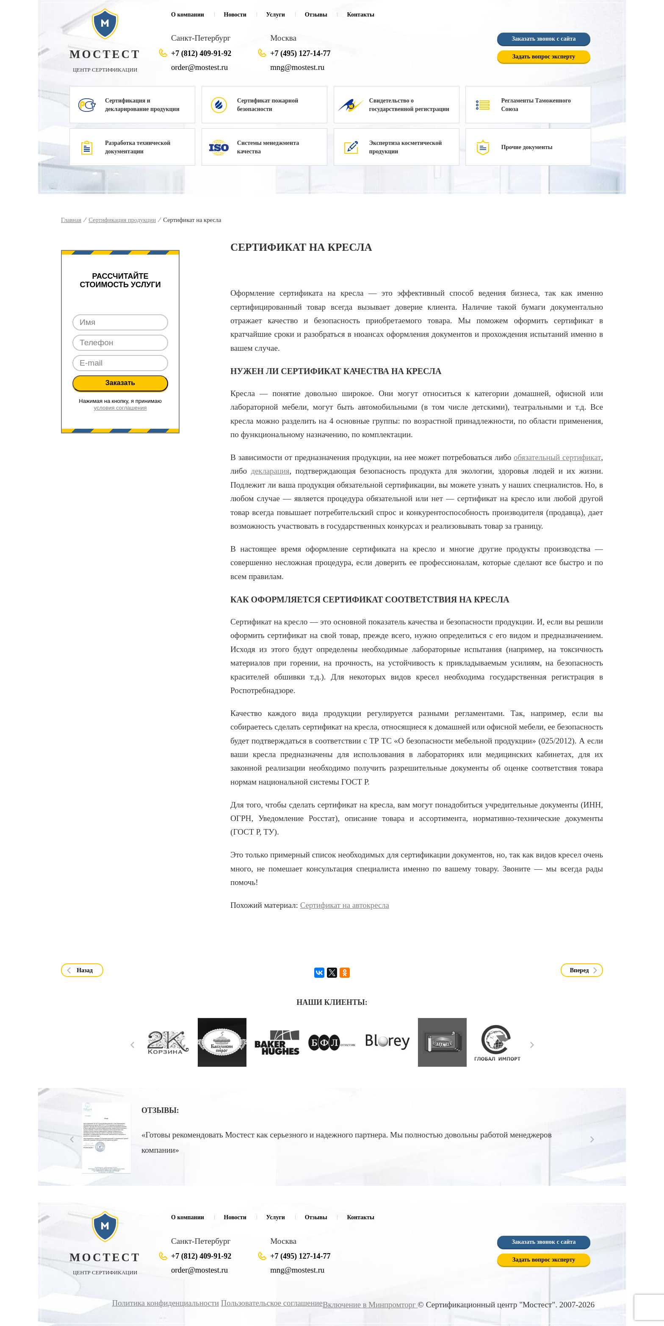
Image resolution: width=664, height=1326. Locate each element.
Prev (132, 1045)
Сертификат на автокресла (345, 905)
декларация (270, 470)
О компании (187, 14)
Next (532, 1045)
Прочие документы (526, 147)
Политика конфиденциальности (159, 1302)
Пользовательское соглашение (268, 1302)
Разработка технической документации (137, 147)
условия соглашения (120, 408)
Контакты (360, 14)
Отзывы (316, 14)
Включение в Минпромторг (369, 1304)
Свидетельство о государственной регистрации (409, 104)
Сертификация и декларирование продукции (142, 104)
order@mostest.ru (200, 67)
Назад (85, 970)
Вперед (579, 970)
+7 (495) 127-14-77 (300, 53)
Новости (235, 14)
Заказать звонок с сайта (543, 39)
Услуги (275, 14)
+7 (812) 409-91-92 (201, 53)
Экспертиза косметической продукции (405, 147)
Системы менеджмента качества (268, 147)
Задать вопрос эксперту (543, 57)
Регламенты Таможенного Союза (536, 104)
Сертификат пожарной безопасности (267, 104)
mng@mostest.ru (298, 67)
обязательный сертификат (556, 457)
